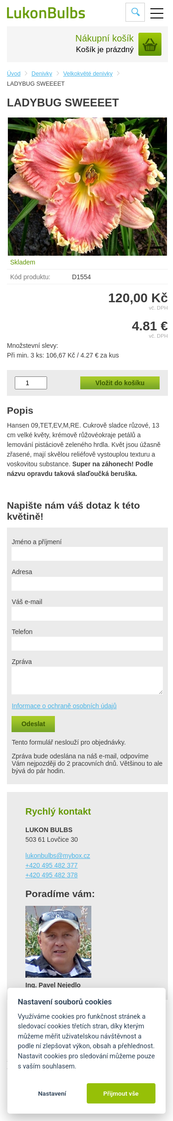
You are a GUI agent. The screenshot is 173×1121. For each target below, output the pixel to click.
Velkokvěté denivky (88, 73)
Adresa (22, 571)
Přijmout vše (121, 1093)
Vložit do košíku (120, 383)
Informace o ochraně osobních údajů (64, 706)
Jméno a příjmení (36, 542)
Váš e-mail (27, 601)
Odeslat (33, 724)
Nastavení (52, 1093)
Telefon (22, 631)
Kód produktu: (30, 277)
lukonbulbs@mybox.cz (57, 855)
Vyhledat (135, 12)
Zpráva (22, 661)
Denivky (41, 73)
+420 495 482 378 (51, 875)
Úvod (13, 73)
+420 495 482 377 (51, 865)
